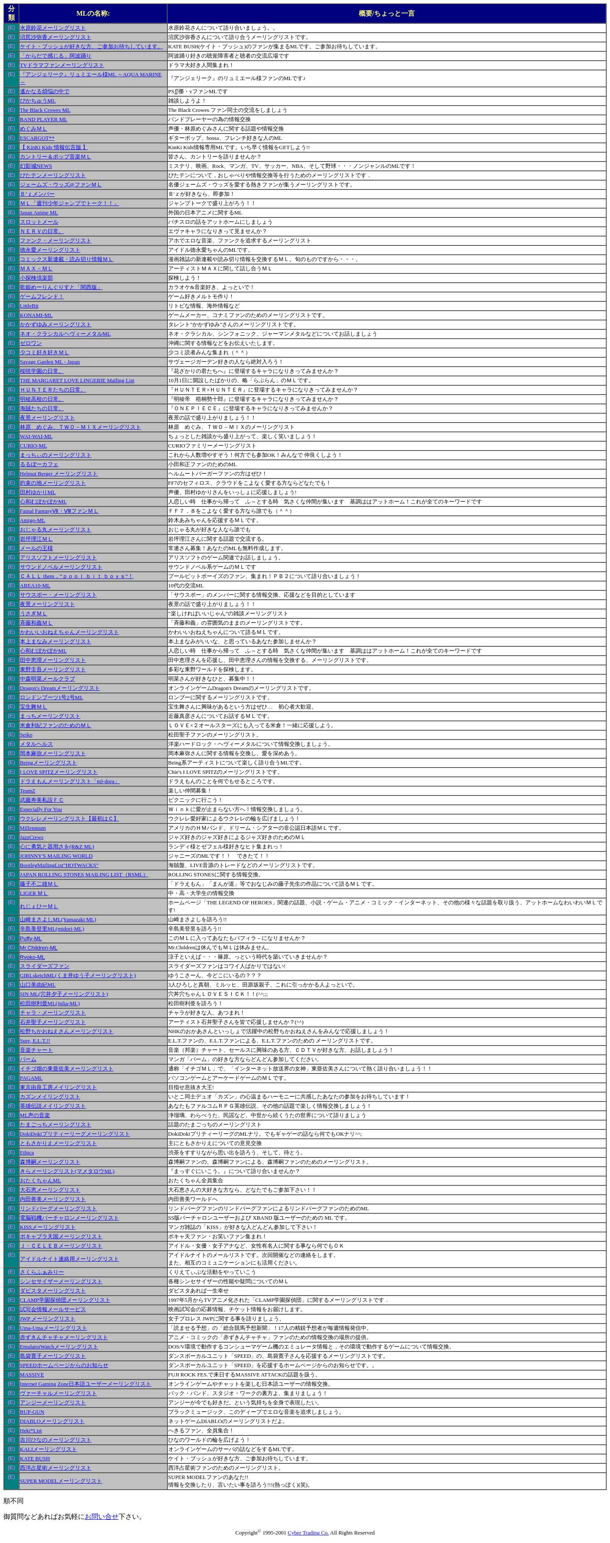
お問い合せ (102, 1516)
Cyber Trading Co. (308, 1532)
